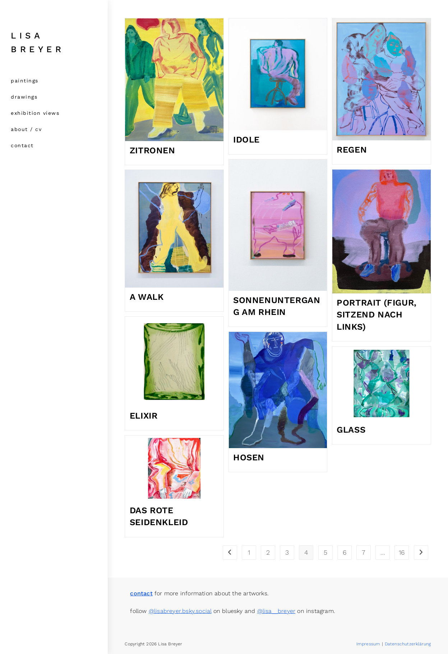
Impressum (368, 643)
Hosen (248, 457)
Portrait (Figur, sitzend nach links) (377, 315)
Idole (246, 140)
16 (402, 552)
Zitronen (152, 150)
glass (351, 430)
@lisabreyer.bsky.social (180, 611)
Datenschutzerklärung (408, 643)
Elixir (144, 416)
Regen (352, 150)
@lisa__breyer (276, 611)
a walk (147, 297)
